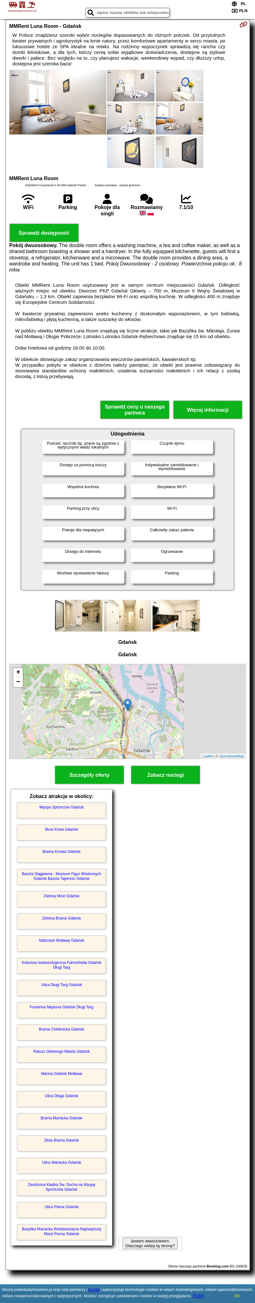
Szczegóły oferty (89, 775)
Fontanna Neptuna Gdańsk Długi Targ (61, 1007)
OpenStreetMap (231, 756)
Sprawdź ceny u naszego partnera (135, 410)
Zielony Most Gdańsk (62, 896)
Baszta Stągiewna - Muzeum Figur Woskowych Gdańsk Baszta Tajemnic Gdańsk (61, 876)
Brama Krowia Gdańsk (62, 851)
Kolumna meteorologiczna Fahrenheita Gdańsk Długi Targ (61, 964)
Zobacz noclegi (165, 775)
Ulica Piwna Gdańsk (61, 1207)
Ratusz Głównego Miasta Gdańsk (61, 1051)
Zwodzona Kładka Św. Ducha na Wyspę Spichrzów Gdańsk (61, 1186)
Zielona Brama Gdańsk (61, 918)
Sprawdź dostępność (44, 233)
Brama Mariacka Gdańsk (61, 1118)
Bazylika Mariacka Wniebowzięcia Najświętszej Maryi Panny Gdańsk (61, 1231)
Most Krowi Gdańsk (61, 829)
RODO (198, 1296)
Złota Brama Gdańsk (61, 1140)
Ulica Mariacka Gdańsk (61, 1162)
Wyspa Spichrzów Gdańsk (61, 807)
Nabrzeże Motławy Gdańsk (61, 940)
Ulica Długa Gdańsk (61, 1096)
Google (94, 1289)
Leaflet (207, 756)
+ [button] (18, 673)
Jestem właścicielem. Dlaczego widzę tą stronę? (150, 1243)
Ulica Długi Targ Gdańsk (61, 985)
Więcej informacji (207, 410)
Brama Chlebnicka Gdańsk (61, 1029)
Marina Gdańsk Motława (61, 1073)
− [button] (18, 682)
